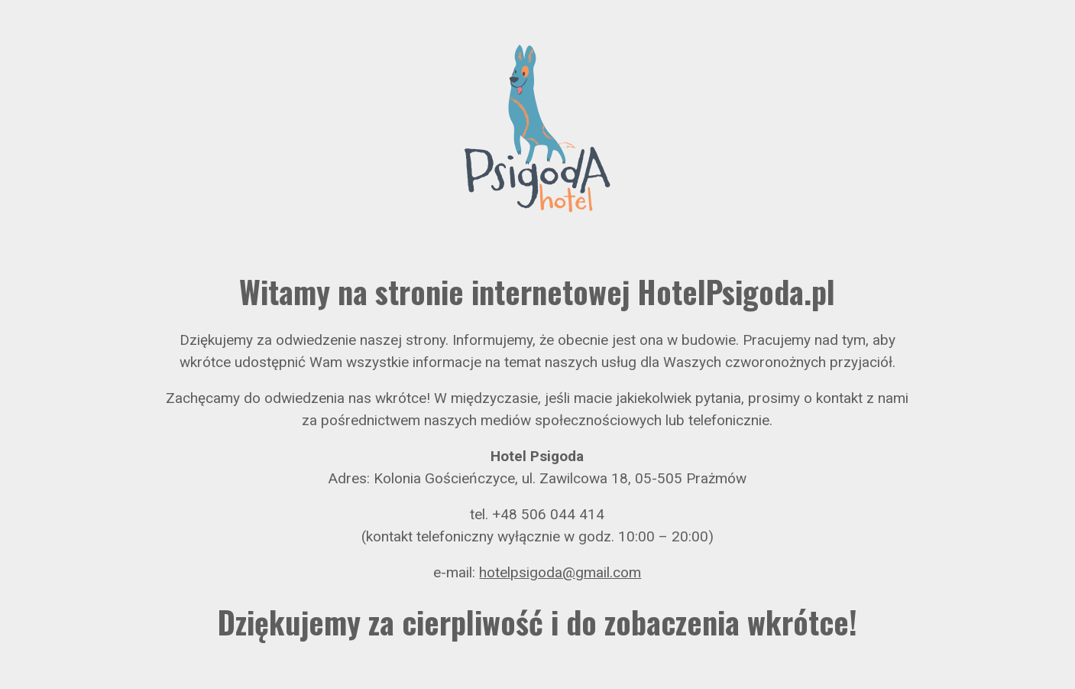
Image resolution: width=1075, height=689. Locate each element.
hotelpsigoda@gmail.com (560, 572)
